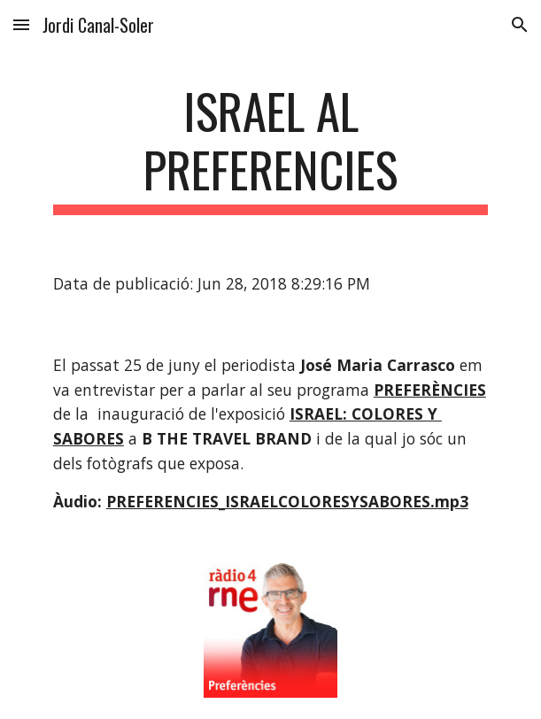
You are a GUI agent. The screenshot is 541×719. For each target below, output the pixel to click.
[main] (270, 148)
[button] (21, 24)
